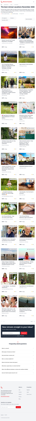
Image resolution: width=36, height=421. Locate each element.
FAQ (19, 389)
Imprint (20, 394)
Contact (20, 392)
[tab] (7, 87)
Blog (19, 398)
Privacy (20, 396)
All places (12, 18)
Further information (20, 335)
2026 (11, 4)
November (16, 4)
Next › (33, 321)
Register (28, 389)
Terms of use (29, 394)
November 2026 (5, 20)
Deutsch (2, 414)
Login (28, 392)
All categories (5, 18)
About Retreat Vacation (5, 396)
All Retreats (6, 4)
